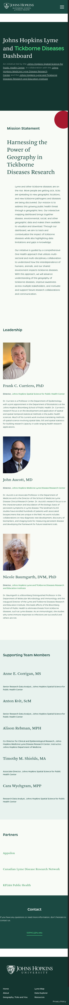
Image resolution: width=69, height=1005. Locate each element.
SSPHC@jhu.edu (34, 932)
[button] (62, 7)
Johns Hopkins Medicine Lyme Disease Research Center (30, 71)
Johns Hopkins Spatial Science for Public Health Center (38, 393)
